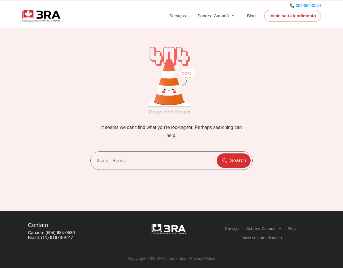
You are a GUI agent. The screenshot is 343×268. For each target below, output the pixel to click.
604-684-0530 (308, 5)
